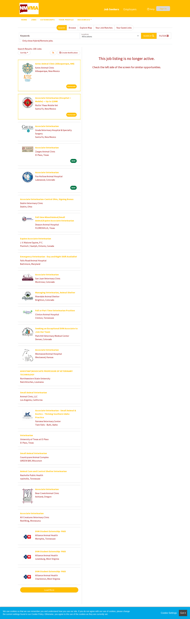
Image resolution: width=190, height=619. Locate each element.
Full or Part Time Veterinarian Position (55, 310)
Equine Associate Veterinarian (35, 238)
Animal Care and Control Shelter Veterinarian (43, 471)
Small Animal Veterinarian (33, 392)
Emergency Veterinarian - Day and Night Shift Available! (48, 256)
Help (151, 9)
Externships (47, 19)
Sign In (163, 8)
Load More (49, 589)
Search (61, 27)
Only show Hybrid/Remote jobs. (37, 40)
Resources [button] (84, 19)
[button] (164, 36)
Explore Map (86, 27)
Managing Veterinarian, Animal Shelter (55, 292)
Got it (183, 613)
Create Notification (68, 52)
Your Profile (66, 19)
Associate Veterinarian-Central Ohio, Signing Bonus (47, 199)
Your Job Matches (104, 27)
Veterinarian (26, 435)
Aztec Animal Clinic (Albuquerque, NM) (54, 63)
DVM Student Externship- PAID (50, 531)
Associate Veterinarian (47, 126)
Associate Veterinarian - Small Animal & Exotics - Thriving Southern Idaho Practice (55, 414)
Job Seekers (111, 9)
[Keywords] (49, 36)
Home (24, 19)
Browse (72, 27)
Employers (129, 9)
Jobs (33, 19)
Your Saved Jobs (124, 27)
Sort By (23, 52)
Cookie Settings (169, 613)
